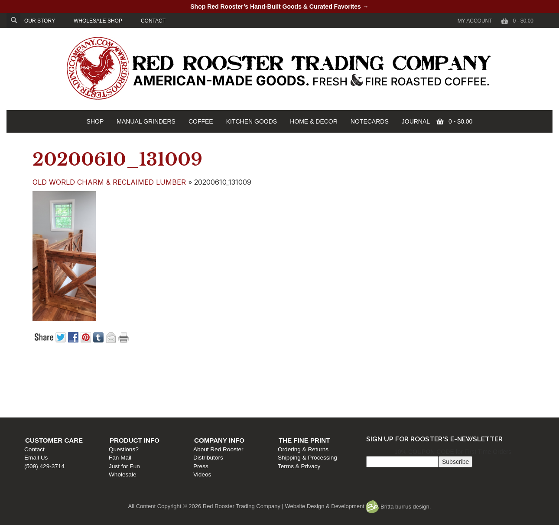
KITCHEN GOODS (251, 121)
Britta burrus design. (398, 506)
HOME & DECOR (314, 121)
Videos (291, 407)
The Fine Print (435, 372)
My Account (475, 21)
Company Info (308, 372)
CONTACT (153, 21)
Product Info (181, 372)
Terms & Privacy (430, 398)
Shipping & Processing (438, 390)
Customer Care (58, 372)
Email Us (40, 390)
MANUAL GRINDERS (146, 121)
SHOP (95, 121)
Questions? (170, 381)
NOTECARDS (370, 121)
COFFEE (200, 121)
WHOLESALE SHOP (98, 21)
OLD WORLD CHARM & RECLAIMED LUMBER (109, 182)
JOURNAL (416, 121)
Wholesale (169, 407)
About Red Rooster (307, 381)
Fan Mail (167, 390)
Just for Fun (171, 398)
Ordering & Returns (434, 381)
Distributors (297, 390)
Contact (39, 381)
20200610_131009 (117, 159)
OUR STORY (39, 21)
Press (289, 398)
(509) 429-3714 (49, 398)
